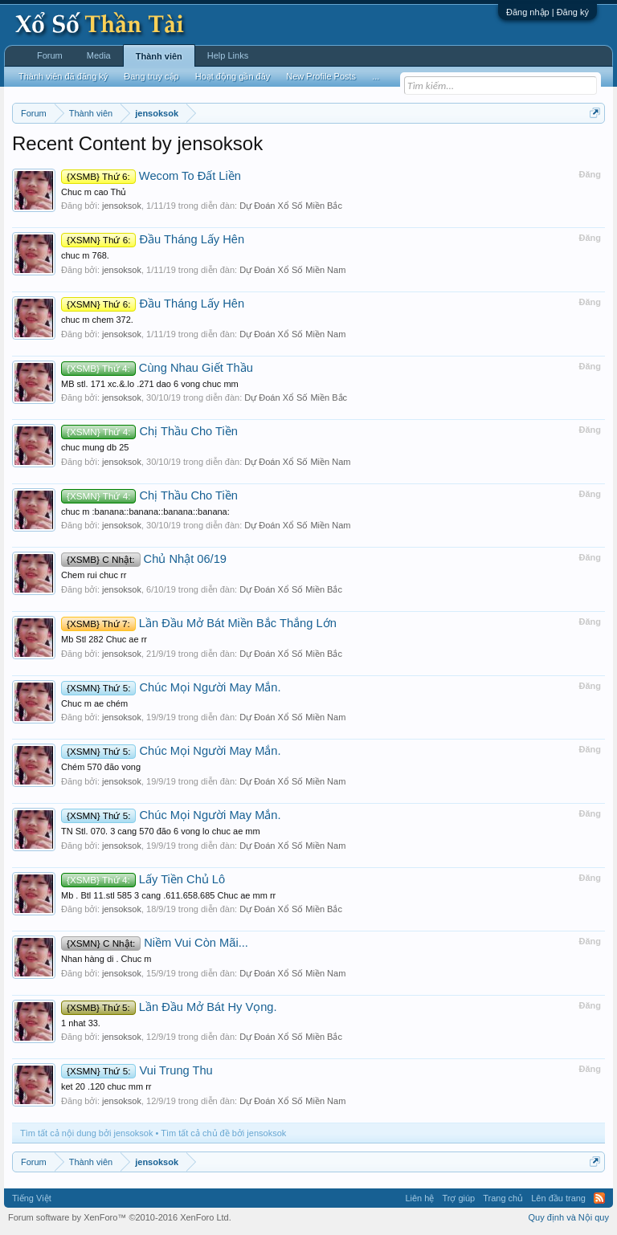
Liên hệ (419, 1198)
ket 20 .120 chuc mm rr (106, 1086)
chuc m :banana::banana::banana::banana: (145, 511)
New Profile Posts (321, 76)
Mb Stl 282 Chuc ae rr (104, 639)
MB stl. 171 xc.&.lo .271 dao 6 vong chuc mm (150, 384)
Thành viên (159, 56)
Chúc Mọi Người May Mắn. (171, 687)
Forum (50, 55)
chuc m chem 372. (97, 319)
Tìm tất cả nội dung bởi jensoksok (86, 1133)
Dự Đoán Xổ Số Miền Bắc (290, 205)
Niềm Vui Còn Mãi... (154, 942)
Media (99, 55)
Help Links (227, 55)
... (375, 76)
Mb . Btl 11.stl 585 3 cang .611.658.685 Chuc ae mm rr (168, 895)
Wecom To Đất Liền (151, 175)
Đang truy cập (151, 76)
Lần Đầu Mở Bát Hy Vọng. (169, 1007)
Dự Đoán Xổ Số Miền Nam (292, 270)
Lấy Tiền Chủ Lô (143, 879)
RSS (599, 1198)
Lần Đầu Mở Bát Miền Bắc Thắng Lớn (199, 623)
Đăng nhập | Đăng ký (547, 12)
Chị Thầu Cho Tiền (149, 431)
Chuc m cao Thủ (93, 192)
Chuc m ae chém (94, 703)
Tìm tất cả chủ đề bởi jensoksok (223, 1133)
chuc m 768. (85, 255)
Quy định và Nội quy (569, 1217)
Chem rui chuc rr (93, 575)
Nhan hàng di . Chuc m (106, 959)
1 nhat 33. (80, 1023)
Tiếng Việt (31, 1198)
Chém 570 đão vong (101, 767)
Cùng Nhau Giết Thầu (157, 367)
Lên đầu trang (558, 1198)
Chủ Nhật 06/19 (144, 558)
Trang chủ (503, 1198)
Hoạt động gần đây (233, 76)
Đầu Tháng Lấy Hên (152, 239)
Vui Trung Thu (137, 1070)
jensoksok (121, 205)
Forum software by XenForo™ (119, 1217)
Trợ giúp (458, 1198)
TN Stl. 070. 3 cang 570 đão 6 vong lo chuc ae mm (160, 831)
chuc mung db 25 (95, 447)
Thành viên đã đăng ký (63, 76)
